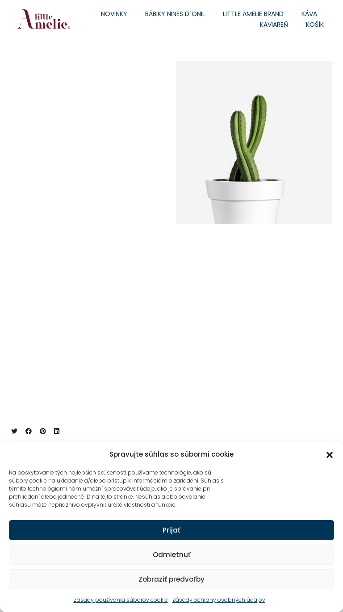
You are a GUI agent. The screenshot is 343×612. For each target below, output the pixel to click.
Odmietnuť (172, 554)
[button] (329, 454)
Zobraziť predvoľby (171, 579)
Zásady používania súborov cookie (121, 600)
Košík (315, 24)
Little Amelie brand (253, 13)
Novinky (114, 13)
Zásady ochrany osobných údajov (218, 600)
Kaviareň (274, 24)
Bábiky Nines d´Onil (175, 13)
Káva (309, 13)
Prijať (171, 530)
